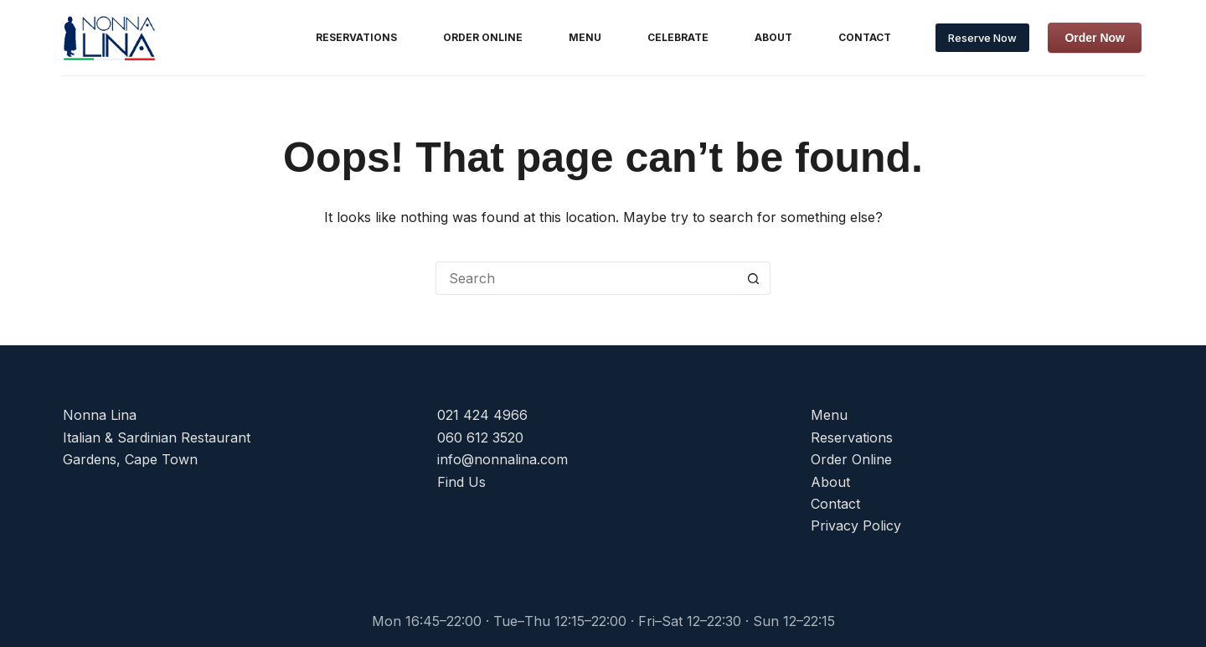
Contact (864, 37)
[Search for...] (586, 278)
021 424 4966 (482, 414)
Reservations (356, 37)
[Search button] (753, 278)
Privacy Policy (856, 525)
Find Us (461, 482)
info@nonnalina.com (502, 459)
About (773, 37)
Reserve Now (982, 37)
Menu (585, 37)
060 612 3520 (480, 437)
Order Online (483, 37)
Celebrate (678, 37)
